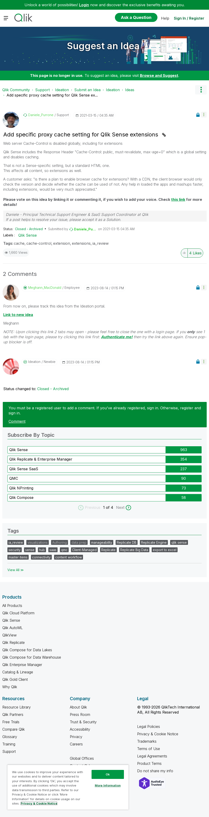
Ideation (62, 89)
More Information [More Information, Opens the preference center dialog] (108, 785)
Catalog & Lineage (17, 672)
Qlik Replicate (13, 642)
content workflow (68, 557)
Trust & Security (83, 722)
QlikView (9, 635)
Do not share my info (155, 771)
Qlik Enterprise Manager (22, 664)
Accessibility (80, 729)
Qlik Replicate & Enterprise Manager (40, 459)
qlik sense (179, 542)
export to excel (164, 550)
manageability (101, 542)
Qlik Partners (12, 714)
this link (178, 199)
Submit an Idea (87, 89)
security (15, 550)
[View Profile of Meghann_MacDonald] (44, 288)
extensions (81, 243)
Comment (17, 421)
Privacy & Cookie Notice (157, 734)
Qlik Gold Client (15, 679)
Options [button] (201, 89)
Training (8, 744)
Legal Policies (148, 726)
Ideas (129, 89)
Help (165, 18)
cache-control (38, 243)
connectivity (41, 557)
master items (18, 557)
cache (19, 243)
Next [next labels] (120, 507)
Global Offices (82, 758)
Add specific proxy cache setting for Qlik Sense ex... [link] (52, 95)
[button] (204, 115)
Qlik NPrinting (21, 488)
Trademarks (147, 741)
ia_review (100, 243)
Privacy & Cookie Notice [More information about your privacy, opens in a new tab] (39, 803)
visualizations (38, 542)
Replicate (108, 550)
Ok (108, 774)
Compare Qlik (13, 729)
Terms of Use (148, 748)
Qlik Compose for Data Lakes (27, 650)
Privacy (76, 736)
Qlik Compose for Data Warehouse (31, 657)
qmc (64, 550)
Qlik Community (16, 89)
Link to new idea (18, 314)
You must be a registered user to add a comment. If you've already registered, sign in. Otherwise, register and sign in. (105, 410)
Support (42, 89)
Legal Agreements (152, 756)
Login (84, 5)
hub (42, 550)
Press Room (80, 714)
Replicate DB (126, 542)
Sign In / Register (189, 18)
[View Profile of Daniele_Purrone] (40, 115)
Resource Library (16, 707)
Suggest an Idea (103, 46)
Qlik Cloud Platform (18, 613)
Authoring (59, 542)
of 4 (110, 507)
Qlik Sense (27, 235)
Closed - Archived (29, 229)
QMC (13, 478)
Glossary (9, 736)
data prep (78, 542)
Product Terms (149, 763)
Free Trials (10, 722)
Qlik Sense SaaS (23, 469)
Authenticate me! (116, 337)
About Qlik (78, 707)
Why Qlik (9, 686)
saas (52, 550)
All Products (12, 605)
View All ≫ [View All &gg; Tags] (15, 570)
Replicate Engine (154, 542)
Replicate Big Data (134, 550)
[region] (68, 787)
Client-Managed (84, 550)
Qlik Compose (21, 497)
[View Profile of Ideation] (34, 362)
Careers (76, 744)
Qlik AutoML (12, 627)
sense (29, 550)
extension (61, 243)
